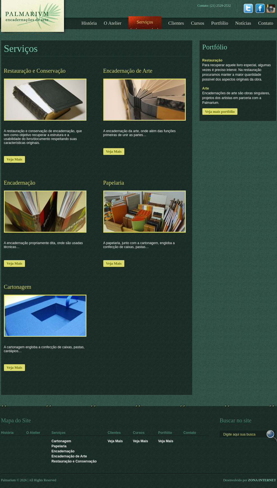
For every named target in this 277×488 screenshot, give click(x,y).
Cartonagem (61, 441)
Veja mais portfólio (220, 111)
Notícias (243, 23)
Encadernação (63, 451)
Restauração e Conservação (74, 461)
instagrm (270, 8)
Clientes (176, 23)
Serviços (145, 22)
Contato (265, 23)
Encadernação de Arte (69, 456)
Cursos (197, 23)
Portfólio (219, 23)
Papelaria (59, 446)
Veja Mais (14, 159)
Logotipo (34, 17)
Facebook (260, 8)
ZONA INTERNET (262, 480)
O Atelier (113, 23)
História (89, 23)
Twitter (248, 8)
